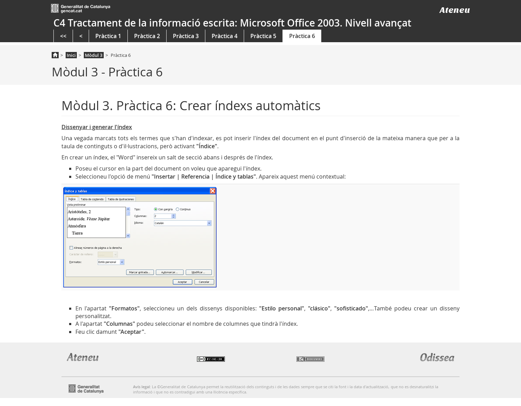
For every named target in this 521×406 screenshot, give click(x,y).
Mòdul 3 (93, 55)
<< (63, 36)
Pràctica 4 (224, 36)
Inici (71, 55)
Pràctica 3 (186, 36)
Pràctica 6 (302, 36)
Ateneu (455, 10)
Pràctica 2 (147, 36)
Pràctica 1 (108, 36)
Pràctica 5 (263, 36)
